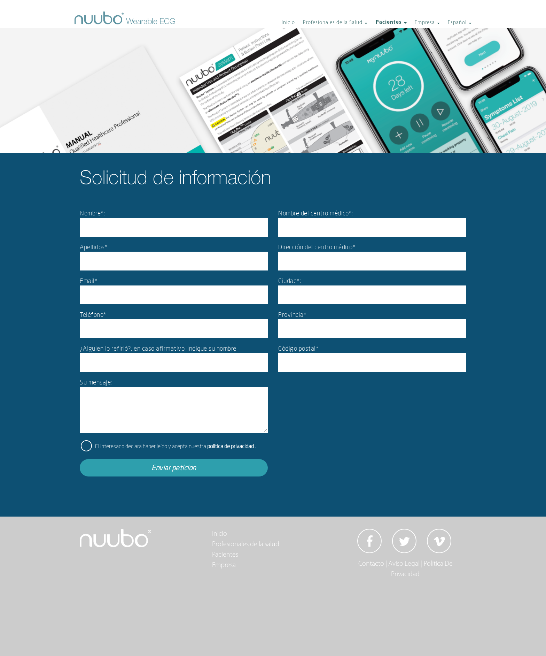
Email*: (89, 280)
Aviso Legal (404, 563)
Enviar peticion (173, 467)
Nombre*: (92, 213)
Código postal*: (299, 348)
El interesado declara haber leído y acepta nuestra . (175, 446)
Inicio (288, 22)
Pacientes (225, 554)
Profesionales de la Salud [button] (333, 22)
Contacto (371, 563)
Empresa (224, 565)
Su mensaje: (96, 382)
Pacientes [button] (389, 22)
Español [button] (458, 22)
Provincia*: (293, 314)
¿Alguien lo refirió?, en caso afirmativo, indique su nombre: (158, 348)
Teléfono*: (94, 314)
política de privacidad (231, 446)
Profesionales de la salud (245, 544)
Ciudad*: (289, 280)
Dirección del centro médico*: (317, 247)
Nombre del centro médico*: (315, 213)
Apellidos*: (94, 247)
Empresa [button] (425, 22)
